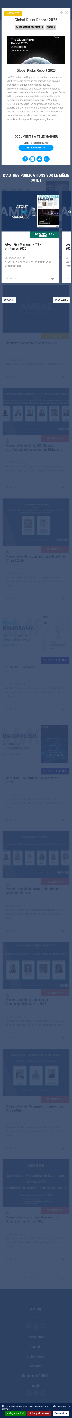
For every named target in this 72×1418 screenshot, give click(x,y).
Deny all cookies (39, 1413)
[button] (62, 300)
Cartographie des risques (29, 27)
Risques (51, 27)
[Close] (66, 12)
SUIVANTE (9, 299)
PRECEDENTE (61, 299)
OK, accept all (15, 1413)
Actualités (13, 13)
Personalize (60, 1413)
